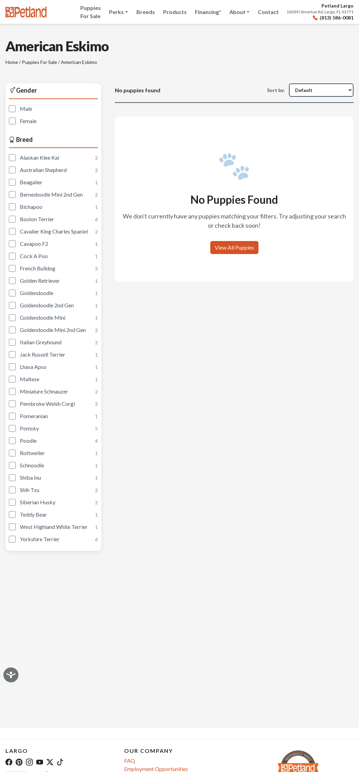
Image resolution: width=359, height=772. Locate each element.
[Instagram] (29, 762)
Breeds (145, 12)
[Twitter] (49, 762)
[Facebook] (8, 762)
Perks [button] (116, 12)
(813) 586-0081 (333, 18)
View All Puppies (234, 247)
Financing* (208, 12)
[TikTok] (60, 762)
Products (175, 12)
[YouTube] (39, 762)
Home (11, 62)
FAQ (129, 760)
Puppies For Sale (90, 11)
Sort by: (276, 90)
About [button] (237, 12)
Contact (268, 12)
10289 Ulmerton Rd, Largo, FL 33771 (320, 12)
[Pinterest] (19, 762)
